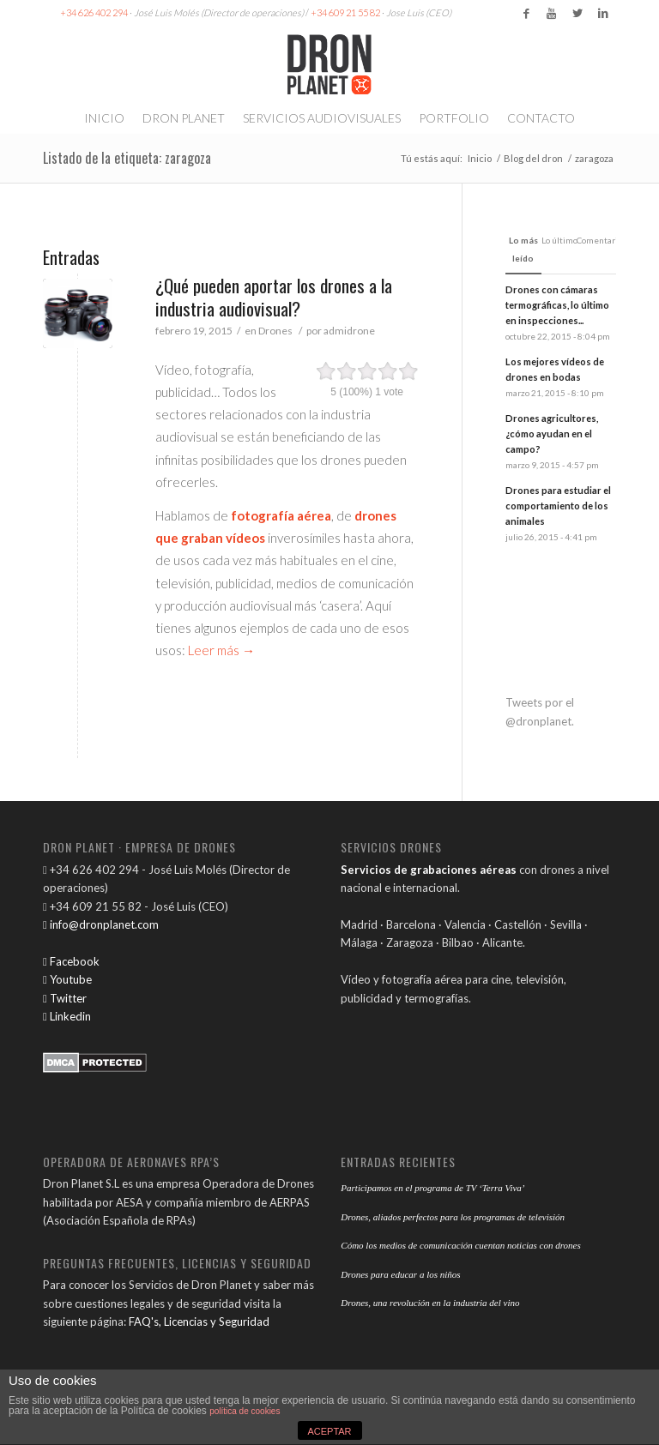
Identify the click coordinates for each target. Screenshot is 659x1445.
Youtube (67, 979)
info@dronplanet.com (101, 924)
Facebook (71, 961)
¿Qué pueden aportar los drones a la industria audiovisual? (273, 297)
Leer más (221, 650)
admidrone (349, 330)
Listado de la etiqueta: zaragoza (127, 158)
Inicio (480, 158)
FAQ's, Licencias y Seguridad (199, 1321)
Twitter (65, 998)
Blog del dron (533, 158)
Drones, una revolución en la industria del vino (430, 1302)
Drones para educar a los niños (400, 1274)
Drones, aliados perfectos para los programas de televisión (453, 1217)
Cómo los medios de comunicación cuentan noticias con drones (460, 1245)
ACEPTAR (329, 1431)
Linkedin (67, 1016)
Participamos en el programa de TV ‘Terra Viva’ (432, 1188)
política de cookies (244, 1411)
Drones (275, 330)
